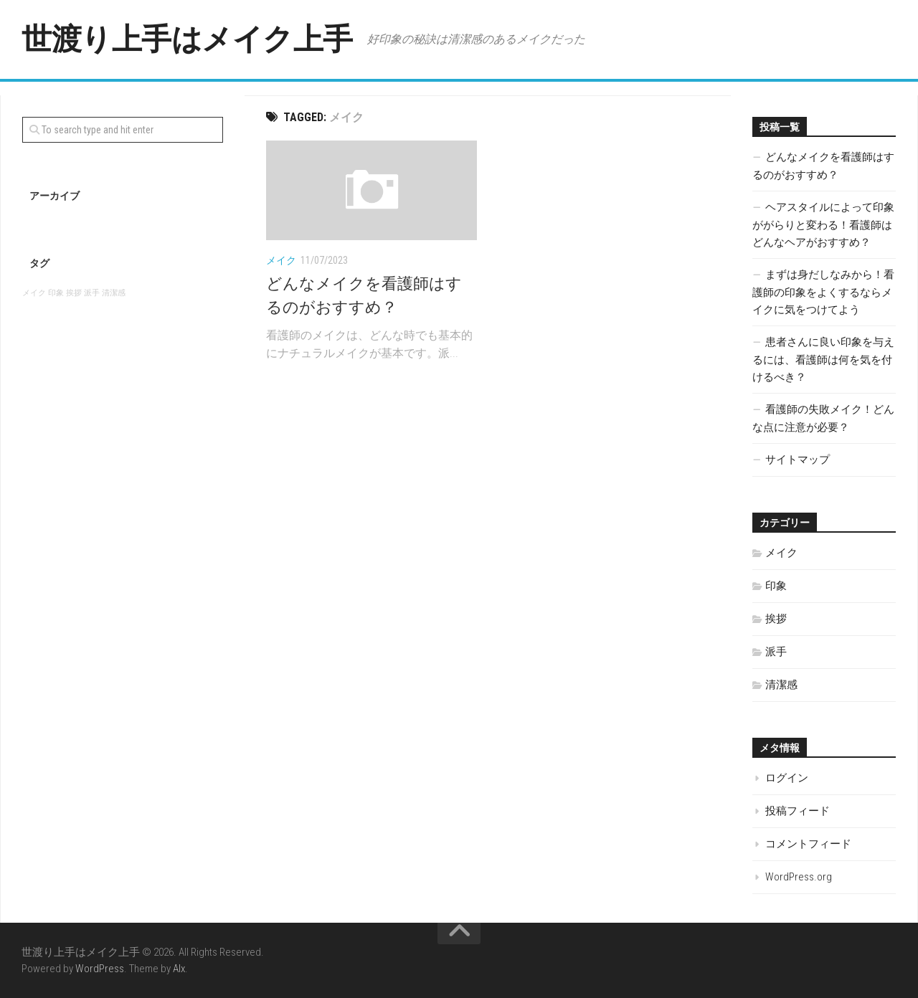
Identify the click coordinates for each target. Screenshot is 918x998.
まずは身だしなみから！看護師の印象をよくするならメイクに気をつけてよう (823, 292)
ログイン (786, 777)
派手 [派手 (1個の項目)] (92, 293)
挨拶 (776, 618)
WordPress (99, 968)
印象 (776, 585)
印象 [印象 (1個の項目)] (56, 293)
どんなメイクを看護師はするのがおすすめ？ (823, 166)
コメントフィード (808, 843)
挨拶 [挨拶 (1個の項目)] (74, 293)
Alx (179, 968)
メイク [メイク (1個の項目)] (34, 293)
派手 (776, 651)
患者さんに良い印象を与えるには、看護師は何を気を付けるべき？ (823, 360)
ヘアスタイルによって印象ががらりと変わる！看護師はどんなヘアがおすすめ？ (823, 225)
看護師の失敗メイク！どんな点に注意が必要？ (823, 418)
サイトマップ (797, 459)
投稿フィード (797, 810)
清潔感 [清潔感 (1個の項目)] (114, 293)
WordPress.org (798, 876)
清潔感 (781, 684)
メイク (281, 260)
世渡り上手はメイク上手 (187, 39)
